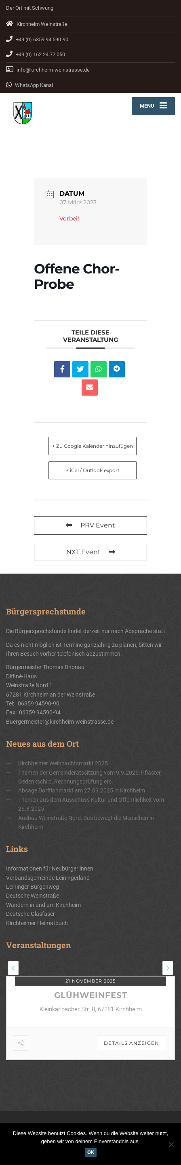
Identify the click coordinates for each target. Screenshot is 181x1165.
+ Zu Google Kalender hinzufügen (92, 446)
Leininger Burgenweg (32, 886)
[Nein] (171, 1144)
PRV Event (90, 525)
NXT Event (90, 552)
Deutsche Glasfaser (30, 914)
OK (90, 1152)
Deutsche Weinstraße (32, 895)
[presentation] (13, 968)
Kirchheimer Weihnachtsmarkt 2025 (63, 763)
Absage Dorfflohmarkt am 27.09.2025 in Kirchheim (81, 790)
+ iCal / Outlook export (93, 470)
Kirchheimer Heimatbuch (37, 923)
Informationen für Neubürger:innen (49, 868)
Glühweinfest (90, 995)
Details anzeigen (131, 1043)
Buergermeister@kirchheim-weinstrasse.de (60, 721)
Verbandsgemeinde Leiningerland (48, 878)
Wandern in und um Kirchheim (43, 905)
